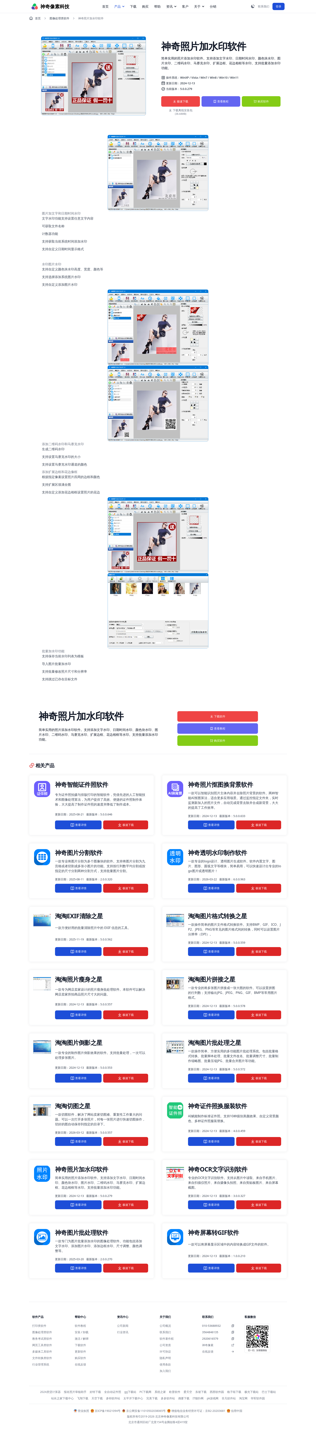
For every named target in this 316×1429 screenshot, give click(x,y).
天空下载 (97, 1398)
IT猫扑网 (198, 1398)
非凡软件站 (229, 1398)
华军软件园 (258, 1398)
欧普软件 (174, 1392)
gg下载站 (130, 1392)
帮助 (157, 6)
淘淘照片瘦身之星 (78, 979)
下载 (133, 6)
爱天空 (188, 1392)
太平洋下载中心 (133, 1398)
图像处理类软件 (59, 18)
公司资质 (165, 1345)
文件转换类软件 (42, 1358)
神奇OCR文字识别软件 (217, 1169)
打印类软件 (39, 1326)
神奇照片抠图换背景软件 (220, 784)
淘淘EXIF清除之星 (79, 916)
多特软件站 (113, 1398)
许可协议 (165, 1351)
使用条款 (165, 1364)
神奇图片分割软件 (78, 852)
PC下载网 (145, 1392)
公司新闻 (122, 1326)
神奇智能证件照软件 (81, 784)
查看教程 (221, 101)
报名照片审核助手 (75, 1392)
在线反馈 (80, 1364)
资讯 (171, 6)
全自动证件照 (112, 1392)
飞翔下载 (82, 1398)
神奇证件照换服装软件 (217, 1106)
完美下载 (152, 1398)
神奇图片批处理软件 (81, 1232)
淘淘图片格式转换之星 (217, 916)
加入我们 (165, 1371)
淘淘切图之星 (72, 1106)
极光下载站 (251, 1392)
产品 (119, 6)
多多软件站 (168, 1398)
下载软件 (217, 716)
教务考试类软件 (42, 1338)
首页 (105, 6)
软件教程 (80, 1326)
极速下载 (180, 101)
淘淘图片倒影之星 (78, 1042)
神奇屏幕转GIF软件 (213, 1232)
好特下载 (95, 1392)
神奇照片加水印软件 (81, 1169)
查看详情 (78, 825)
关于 (199, 6)
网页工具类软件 (42, 1345)
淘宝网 (243, 1398)
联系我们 (165, 1332)
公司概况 (165, 1326)
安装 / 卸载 (82, 1332)
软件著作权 (167, 1338)
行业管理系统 (40, 1364)
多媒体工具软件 (42, 1351)
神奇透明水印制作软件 (217, 852)
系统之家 (160, 1392)
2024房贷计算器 (50, 1392)
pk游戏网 (212, 1398)
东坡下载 (201, 1392)
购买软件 (261, 101)
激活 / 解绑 (82, 1338)
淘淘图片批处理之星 (214, 1042)
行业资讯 (122, 1332)
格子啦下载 (234, 1392)
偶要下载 (183, 1398)
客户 (185, 6)
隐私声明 (165, 1358)
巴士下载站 (269, 1392)
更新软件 (80, 1351)
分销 (213, 6)
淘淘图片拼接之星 (211, 979)
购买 (145, 6)
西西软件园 (217, 1392)
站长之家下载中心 (62, 1398)
